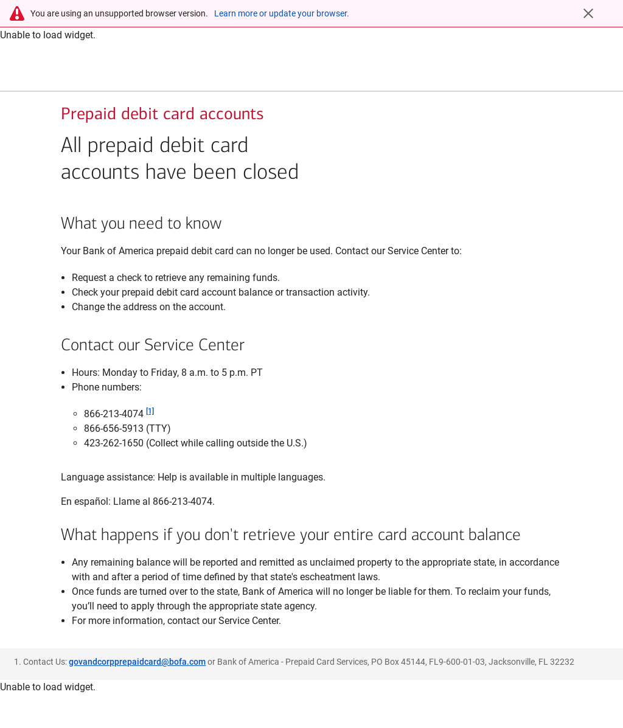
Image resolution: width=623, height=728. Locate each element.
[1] (150, 432)
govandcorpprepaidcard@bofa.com (137, 683)
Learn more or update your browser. (281, 13)
